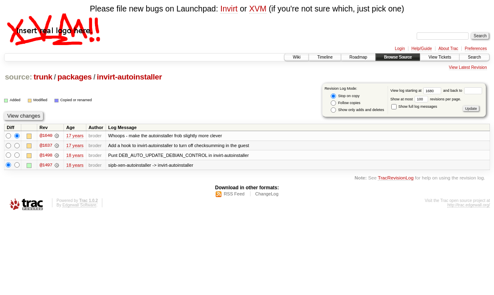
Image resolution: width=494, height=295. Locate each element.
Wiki (296, 57)
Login (400, 48)
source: (18, 77)
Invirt (228, 8)
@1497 (46, 165)
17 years (74, 135)
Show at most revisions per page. (425, 99)
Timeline (324, 57)
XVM (257, 8)
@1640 (46, 135)
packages (74, 77)
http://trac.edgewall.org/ (468, 205)
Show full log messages (414, 106)
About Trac (448, 48)
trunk (43, 77)
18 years (74, 155)
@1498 (46, 155)
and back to (462, 90)
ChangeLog (266, 194)
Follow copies (345, 103)
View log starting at (416, 90)
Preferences (476, 48)
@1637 (46, 145)
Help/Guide (421, 48)
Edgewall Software (79, 205)
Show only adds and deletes (357, 110)
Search (474, 57)
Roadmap (358, 57)
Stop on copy (345, 96)
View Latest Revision (468, 67)
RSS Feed (234, 194)
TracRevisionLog (395, 178)
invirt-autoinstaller (129, 77)
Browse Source (398, 57)
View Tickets (440, 57)
